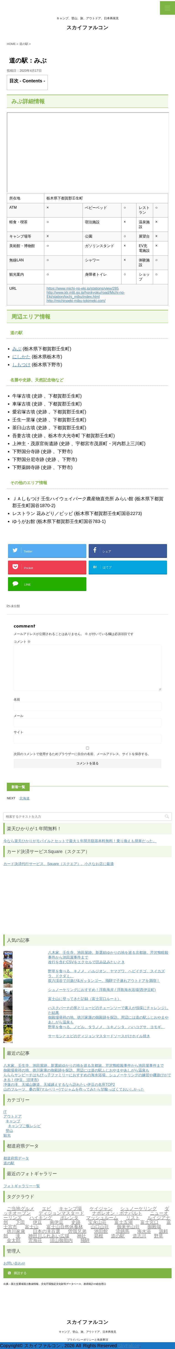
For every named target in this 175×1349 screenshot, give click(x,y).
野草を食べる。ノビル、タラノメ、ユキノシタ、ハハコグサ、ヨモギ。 (106, 1027)
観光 (7, 1135)
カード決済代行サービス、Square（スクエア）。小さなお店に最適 (58, 864)
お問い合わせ (14, 1263)
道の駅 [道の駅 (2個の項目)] (118, 1236)
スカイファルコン (87, 28)
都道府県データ (16, 1158)
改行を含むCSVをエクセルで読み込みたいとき (86, 962)
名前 (17, 699)
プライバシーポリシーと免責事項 (87, 1339)
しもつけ (21, 364)
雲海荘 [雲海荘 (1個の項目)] (35, 1241)
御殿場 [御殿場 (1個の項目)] (154, 1227)
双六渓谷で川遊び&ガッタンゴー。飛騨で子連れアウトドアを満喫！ (104, 981)
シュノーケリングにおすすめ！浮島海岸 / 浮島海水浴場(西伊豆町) (102, 990)
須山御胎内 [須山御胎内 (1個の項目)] (61, 1241)
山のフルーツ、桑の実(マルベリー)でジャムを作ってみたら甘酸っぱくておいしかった (73, 1089)
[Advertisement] (87, 900)
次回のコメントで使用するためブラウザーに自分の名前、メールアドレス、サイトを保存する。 (82, 754)
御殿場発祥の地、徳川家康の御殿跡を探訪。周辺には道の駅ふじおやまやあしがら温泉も (76, 1070)
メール (18, 716)
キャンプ (13, 1121)
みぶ (16, 348)
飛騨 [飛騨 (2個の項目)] (85, 1241)
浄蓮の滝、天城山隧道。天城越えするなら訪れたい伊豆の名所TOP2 (59, 1085)
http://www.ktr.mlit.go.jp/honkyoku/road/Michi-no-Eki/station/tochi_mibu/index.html (85, 295)
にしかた (21, 356)
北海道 (24, 798)
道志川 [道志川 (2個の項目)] (139, 1236)
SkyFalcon (128, 1345)
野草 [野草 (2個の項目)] (158, 1236)
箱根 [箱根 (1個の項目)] (98, 1236)
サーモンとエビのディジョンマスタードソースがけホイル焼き (99, 1036)
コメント (22, 641)
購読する (17, 1273)
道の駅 (8, 1163)
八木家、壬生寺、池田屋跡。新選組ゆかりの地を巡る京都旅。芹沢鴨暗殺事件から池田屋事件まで (83, 1065)
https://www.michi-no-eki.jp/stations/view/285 (82, 288)
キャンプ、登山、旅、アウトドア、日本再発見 (87, 1331)
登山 (9, 1131)
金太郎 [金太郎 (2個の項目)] (14, 1241)
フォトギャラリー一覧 (21, 1186)
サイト (18, 732)
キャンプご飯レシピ (24, 1126)
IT (5, 1112)
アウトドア (12, 1116)
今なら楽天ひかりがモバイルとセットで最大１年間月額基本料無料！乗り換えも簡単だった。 (80, 841)
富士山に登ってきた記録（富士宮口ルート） (84, 999)
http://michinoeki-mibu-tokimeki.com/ (76, 301)
